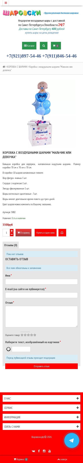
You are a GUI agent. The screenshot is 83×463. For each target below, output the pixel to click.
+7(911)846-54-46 (59, 55)
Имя (8, 275)
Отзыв (9, 302)
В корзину (23, 232)
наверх (62, 459)
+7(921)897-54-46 (23, 55)
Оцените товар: (12, 335)
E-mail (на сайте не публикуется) (25, 289)
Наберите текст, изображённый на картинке (32, 342)
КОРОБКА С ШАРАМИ (17, 66)
